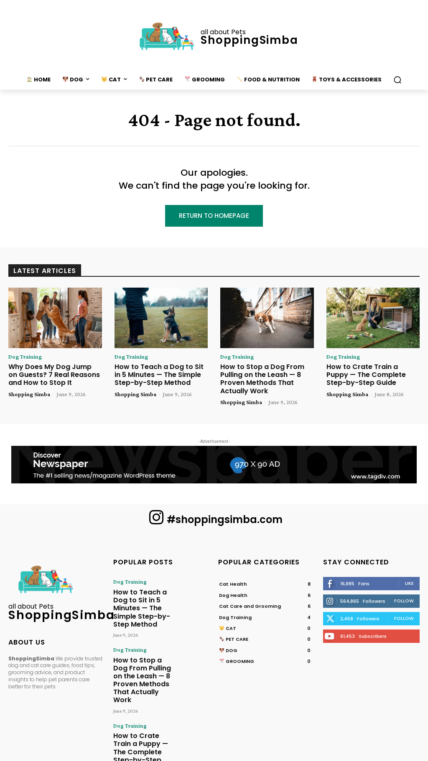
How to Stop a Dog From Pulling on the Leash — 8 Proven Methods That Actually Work (266, 377)
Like (409, 580)
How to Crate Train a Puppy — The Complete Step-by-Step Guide (371, 374)
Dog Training (25, 358)
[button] (397, 80)
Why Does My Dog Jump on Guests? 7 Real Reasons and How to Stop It (51, 374)
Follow (404, 598)
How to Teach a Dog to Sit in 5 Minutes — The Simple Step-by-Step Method (160, 374)
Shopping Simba (29, 392)
